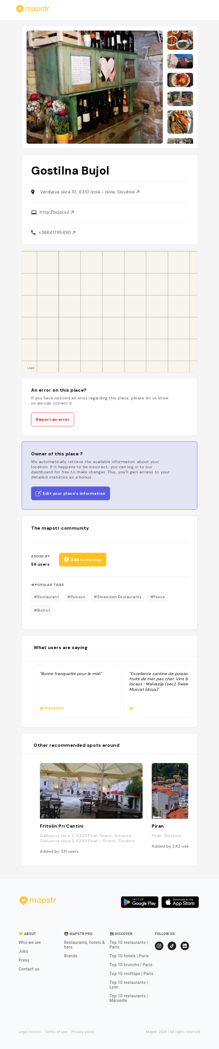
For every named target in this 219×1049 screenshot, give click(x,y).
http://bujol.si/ (57, 212)
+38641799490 (56, 232)
